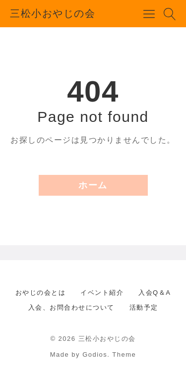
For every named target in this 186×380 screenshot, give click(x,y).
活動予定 (143, 307)
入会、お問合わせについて (71, 307)
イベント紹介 (102, 292)
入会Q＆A (154, 292)
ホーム (93, 185)
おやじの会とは (40, 292)
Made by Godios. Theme (93, 354)
